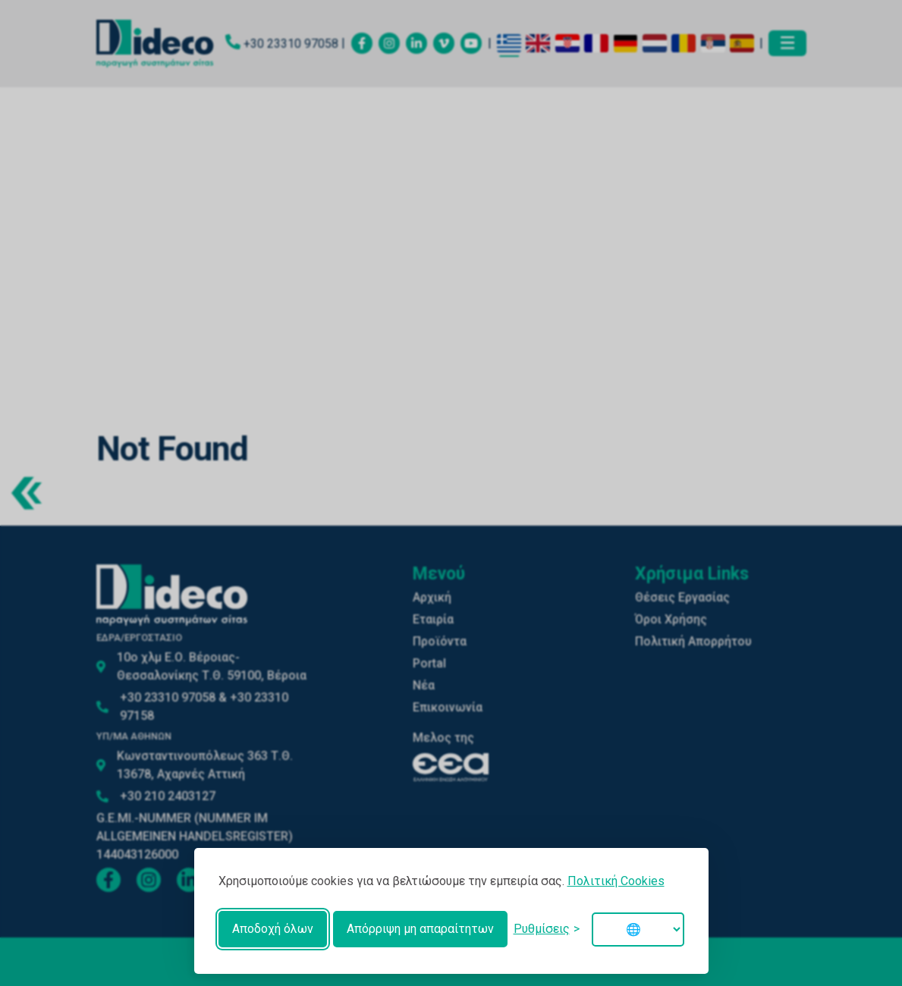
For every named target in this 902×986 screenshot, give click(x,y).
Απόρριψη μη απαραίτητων (420, 929)
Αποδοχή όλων (272, 929)
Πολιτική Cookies (616, 881)
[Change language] (638, 929)
